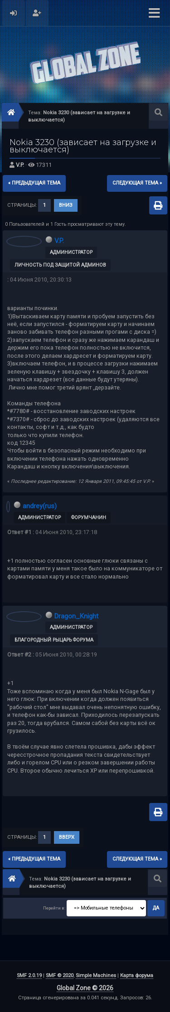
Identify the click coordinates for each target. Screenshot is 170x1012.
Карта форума (136, 975)
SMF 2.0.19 (29, 975)
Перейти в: (54, 907)
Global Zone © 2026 (85, 988)
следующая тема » (137, 183)
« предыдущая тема (34, 183)
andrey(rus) (40, 506)
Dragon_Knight (76, 616)
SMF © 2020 (59, 975)
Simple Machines (96, 975)
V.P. (20, 164)
